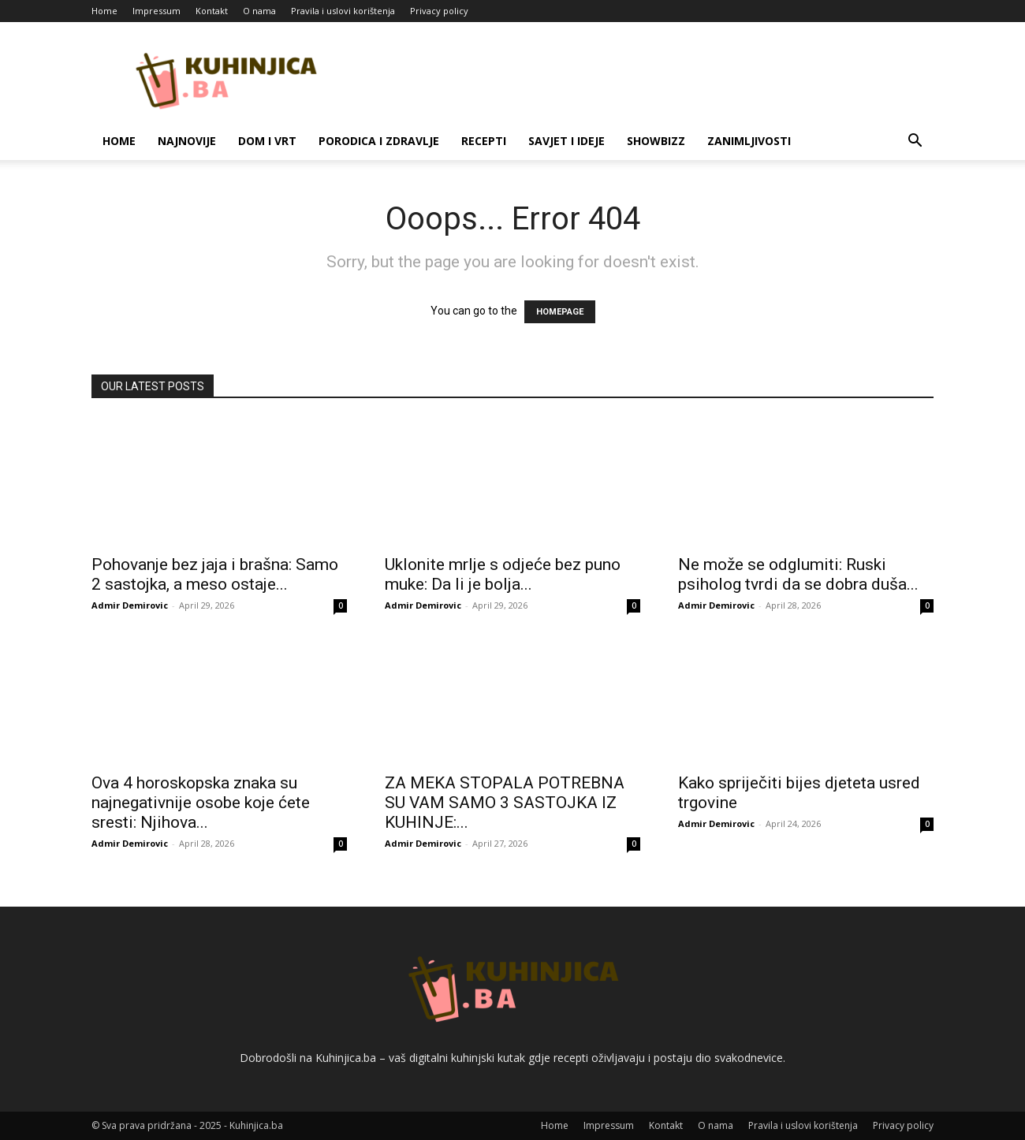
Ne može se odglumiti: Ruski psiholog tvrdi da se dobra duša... (798, 574)
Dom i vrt (267, 140)
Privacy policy (439, 11)
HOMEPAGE (559, 312)
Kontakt (212, 11)
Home (104, 11)
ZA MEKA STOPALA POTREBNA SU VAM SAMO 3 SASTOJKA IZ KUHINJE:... (504, 802)
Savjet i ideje (566, 140)
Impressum (156, 11)
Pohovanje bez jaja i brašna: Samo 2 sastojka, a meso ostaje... (214, 574)
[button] (915, 142)
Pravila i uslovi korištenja (343, 11)
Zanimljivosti (749, 140)
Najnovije (187, 140)
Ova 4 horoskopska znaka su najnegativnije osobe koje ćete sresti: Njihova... (200, 802)
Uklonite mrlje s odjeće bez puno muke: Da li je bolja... (503, 574)
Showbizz (656, 140)
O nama (259, 11)
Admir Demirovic (129, 605)
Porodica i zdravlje (379, 140)
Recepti (483, 140)
